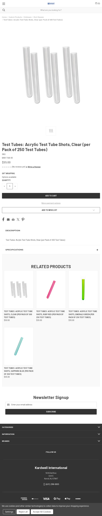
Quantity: (6, 180)
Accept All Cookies (42, 511)
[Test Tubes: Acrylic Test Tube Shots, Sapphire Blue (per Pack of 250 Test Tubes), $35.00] (19, 346)
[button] (33, 167)
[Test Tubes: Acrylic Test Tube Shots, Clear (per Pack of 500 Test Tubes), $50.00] (19, 289)
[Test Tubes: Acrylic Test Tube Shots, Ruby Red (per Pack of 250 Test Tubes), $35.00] (51, 289)
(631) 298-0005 (52, 484)
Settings (9, 511)
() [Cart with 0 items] (97, 3)
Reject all (23, 511)
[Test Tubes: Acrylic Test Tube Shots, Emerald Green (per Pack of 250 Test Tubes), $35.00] (83, 289)
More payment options (51, 203)
